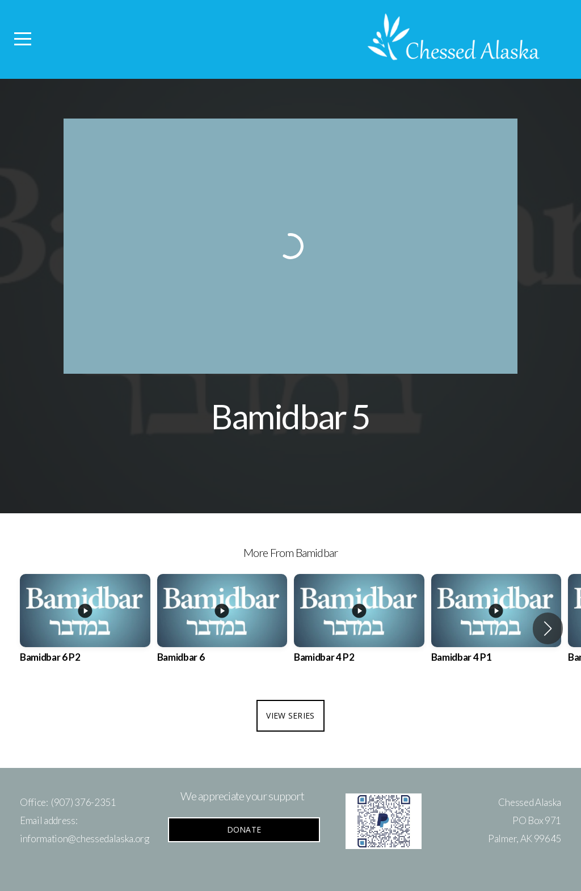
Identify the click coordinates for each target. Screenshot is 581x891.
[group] (85, 628)
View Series (290, 715)
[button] (547, 628)
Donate (244, 829)
